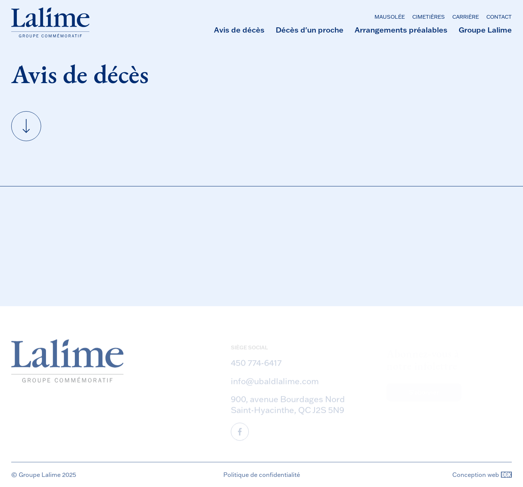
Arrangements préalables (401, 29)
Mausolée (389, 16)
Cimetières (428, 16)
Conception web (482, 475)
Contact (499, 16)
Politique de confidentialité (261, 474)
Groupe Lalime (485, 29)
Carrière (465, 16)
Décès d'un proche (309, 29)
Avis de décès (239, 29)
